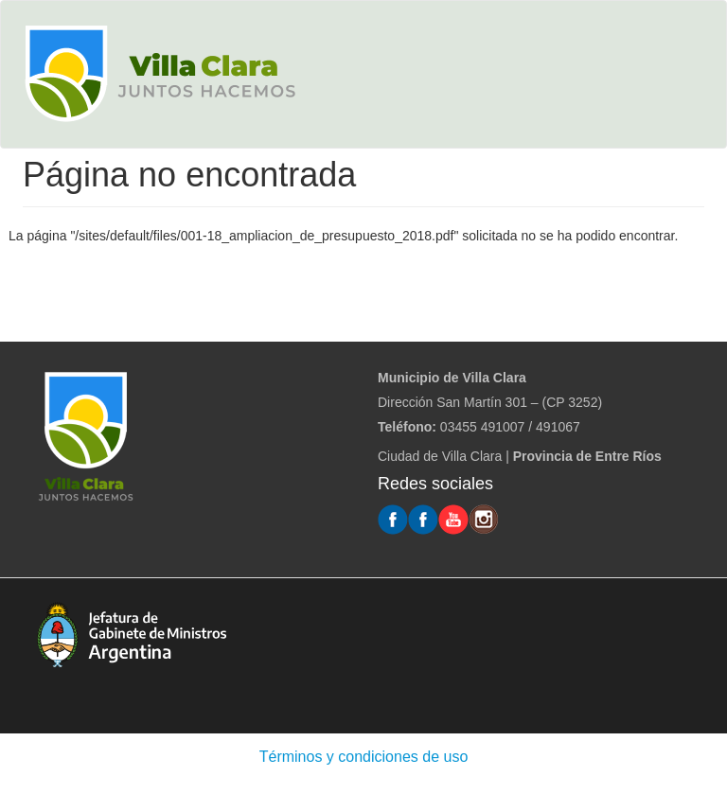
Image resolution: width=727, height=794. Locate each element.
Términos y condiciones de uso (364, 757)
